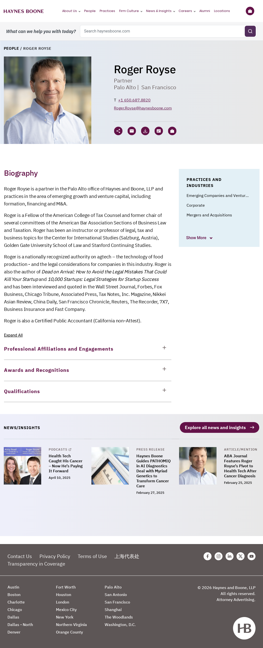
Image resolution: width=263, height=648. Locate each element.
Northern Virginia (71, 624)
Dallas (13, 617)
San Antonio (116, 594)
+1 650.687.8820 (134, 99)
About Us (69, 11)
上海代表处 (126, 556)
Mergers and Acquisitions (209, 214)
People (90, 11)
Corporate (196, 205)
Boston (13, 594)
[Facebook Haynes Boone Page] (208, 556)
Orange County (69, 632)
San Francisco (158, 87)
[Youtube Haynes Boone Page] (252, 556)
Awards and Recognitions (36, 370)
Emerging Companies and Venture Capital (224, 195)
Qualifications (22, 391)
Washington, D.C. (120, 624)
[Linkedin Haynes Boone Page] (230, 556)
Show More (196, 237)
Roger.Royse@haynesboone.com (143, 107)
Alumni (204, 11)
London (62, 602)
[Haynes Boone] (24, 11)
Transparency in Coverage (36, 563)
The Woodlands (119, 617)
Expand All (13, 335)
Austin (13, 587)
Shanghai (113, 609)
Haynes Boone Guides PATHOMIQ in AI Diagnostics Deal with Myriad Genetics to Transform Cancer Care (153, 470)
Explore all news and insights (215, 427)
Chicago (14, 609)
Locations (222, 11)
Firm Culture (129, 11)
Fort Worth (66, 587)
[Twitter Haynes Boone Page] (241, 556)
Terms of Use (92, 556)
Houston (63, 594)
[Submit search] (250, 31)
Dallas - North (20, 624)
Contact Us (19, 556)
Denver (13, 632)
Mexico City (66, 609)
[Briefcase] (250, 11)
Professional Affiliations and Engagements (58, 348)
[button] (172, 131)
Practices (107, 11)
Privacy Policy (54, 556)
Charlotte (16, 602)
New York (64, 617)
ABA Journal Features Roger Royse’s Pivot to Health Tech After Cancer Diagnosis (240, 465)
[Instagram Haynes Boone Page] (219, 556)
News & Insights (159, 11)
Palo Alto (125, 87)
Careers (185, 11)
